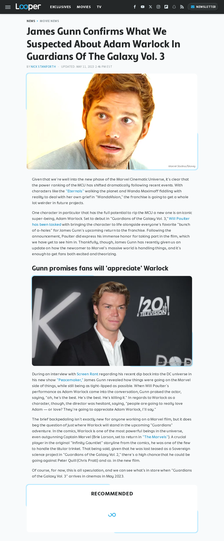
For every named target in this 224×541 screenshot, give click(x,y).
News (31, 21)
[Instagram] (158, 7)
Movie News (49, 21)
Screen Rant (87, 374)
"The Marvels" (155, 436)
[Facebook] (135, 7)
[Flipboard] (166, 7)
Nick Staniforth (43, 67)
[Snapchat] (174, 7)
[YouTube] (142, 7)
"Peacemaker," (70, 379)
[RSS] (182, 7)
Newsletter (203, 7)
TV (99, 7)
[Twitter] (150, 7)
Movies (84, 7)
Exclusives (60, 7)
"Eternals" (75, 191)
